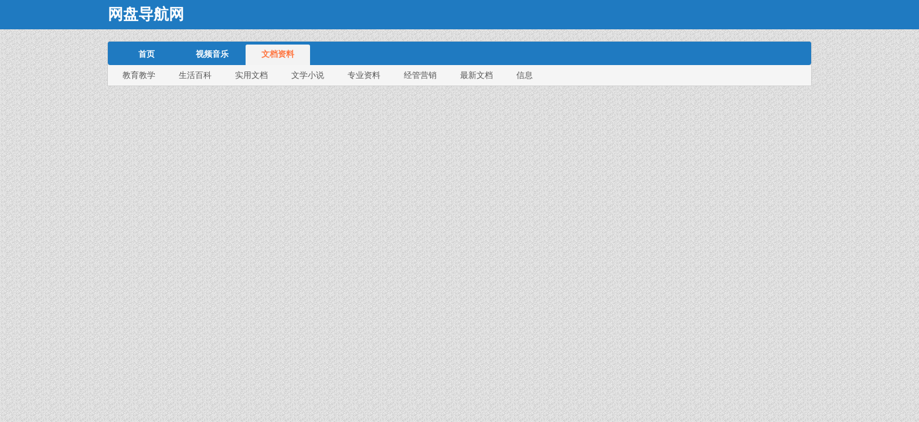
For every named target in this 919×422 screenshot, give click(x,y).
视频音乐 (212, 54)
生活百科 (195, 75)
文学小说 (307, 75)
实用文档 (251, 75)
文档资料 (277, 54)
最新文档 (476, 75)
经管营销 (420, 75)
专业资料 (364, 75)
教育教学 (138, 75)
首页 (146, 54)
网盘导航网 (146, 14)
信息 (524, 75)
